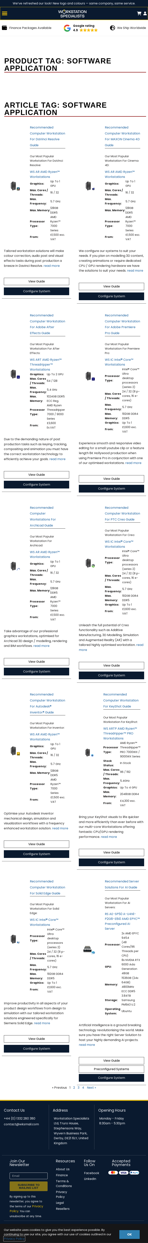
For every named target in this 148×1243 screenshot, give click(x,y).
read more (52, 266)
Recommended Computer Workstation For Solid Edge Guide (47, 888)
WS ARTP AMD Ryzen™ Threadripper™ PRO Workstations (120, 734)
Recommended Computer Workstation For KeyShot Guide (121, 701)
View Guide (36, 282)
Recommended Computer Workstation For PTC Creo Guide (122, 514)
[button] (5, 13)
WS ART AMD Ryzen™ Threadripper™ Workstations (46, 365)
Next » (91, 1088)
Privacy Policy (14, 1238)
